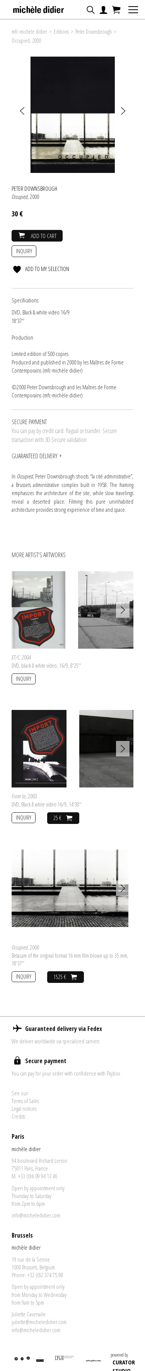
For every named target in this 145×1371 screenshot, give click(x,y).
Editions (61, 31)
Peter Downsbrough (93, 31)
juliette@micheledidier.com (39, 1322)
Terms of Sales (25, 1101)
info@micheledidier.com (36, 1215)
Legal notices (24, 1108)
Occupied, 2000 (26, 40)
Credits (18, 1116)
